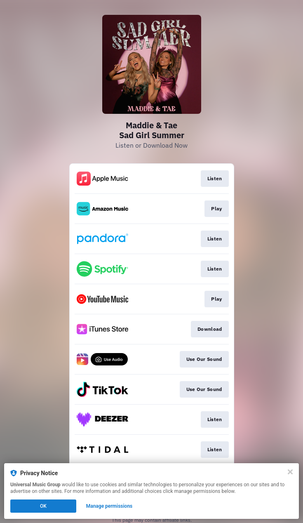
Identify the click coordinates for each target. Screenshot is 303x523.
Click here (209, 503)
